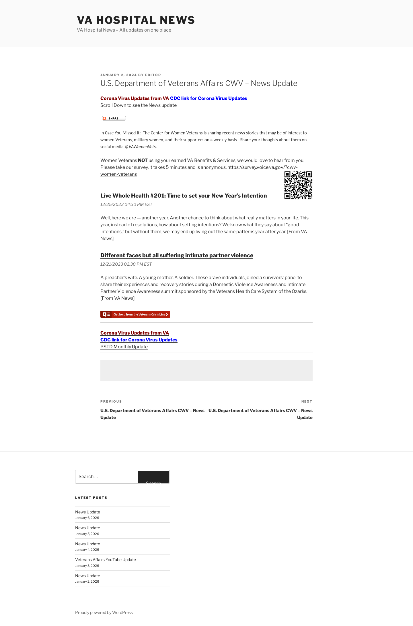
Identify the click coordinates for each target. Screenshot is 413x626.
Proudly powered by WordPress (104, 612)
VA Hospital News (136, 20)
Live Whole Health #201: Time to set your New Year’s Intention (183, 195)
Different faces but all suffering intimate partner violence (176, 255)
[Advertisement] (206, 370)
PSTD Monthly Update (124, 346)
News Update (87, 511)
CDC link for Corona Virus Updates (208, 98)
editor (153, 75)
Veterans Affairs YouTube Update (105, 559)
